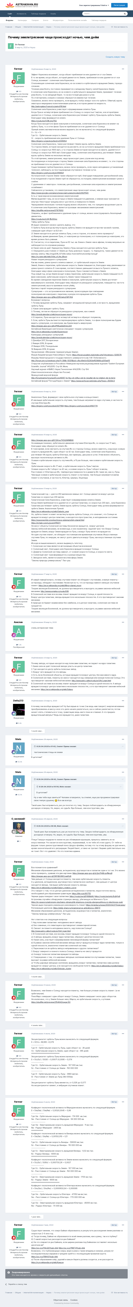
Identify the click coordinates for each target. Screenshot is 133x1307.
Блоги (45, 20)
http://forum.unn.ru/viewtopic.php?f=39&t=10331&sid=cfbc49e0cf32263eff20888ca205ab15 (70, 360)
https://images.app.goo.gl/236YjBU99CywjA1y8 (51, 876)
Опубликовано (43, 69)
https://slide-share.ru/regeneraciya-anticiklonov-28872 (76, 908)
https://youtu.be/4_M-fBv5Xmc (44, 219)
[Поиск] (96, 14)
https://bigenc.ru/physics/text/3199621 (47, 173)
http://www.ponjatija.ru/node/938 (55, 591)
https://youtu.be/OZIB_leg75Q (44, 121)
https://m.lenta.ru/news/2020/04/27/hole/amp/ (105, 905)
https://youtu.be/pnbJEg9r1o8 (107, 896)
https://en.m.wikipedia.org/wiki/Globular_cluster (51, 969)
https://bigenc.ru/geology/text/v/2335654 (49, 141)
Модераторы (58, 20)
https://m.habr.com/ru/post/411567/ (46, 523)
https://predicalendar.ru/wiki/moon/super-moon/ (51, 314)
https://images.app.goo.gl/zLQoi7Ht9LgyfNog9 (92, 873)
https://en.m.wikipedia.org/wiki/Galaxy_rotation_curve (53, 888)
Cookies (74, 1300)
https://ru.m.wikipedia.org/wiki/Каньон (47, 1262)
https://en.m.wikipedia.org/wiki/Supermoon (49, 332)
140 (18, 91)
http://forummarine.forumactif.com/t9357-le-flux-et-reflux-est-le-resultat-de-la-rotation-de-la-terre (73, 378)
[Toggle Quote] (35, 746)
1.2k (18, 645)
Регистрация (119, 5)
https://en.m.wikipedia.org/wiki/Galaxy (57, 689)
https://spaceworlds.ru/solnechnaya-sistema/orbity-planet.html (57, 520)
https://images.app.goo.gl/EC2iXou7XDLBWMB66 (52, 440)
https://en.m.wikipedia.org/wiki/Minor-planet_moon (60, 585)
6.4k (19, 723)
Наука (32, 47)
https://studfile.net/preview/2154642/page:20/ (51, 1002)
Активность (21, 14)
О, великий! (18, 818)
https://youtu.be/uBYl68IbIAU (82, 896)
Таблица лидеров (98, 20)
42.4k (18, 762)
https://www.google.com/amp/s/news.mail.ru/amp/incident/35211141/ (60, 193)
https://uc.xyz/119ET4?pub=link (72, 1248)
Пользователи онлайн (77, 20)
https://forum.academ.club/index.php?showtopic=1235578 (97, 355)
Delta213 (18, 700)
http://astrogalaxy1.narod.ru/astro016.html (48, 106)
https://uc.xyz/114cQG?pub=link (44, 1248)
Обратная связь (60, 1300)
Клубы (53, 14)
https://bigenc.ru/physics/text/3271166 (47, 406)
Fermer (21, 44)
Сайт (10, 15)
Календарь (22, 20)
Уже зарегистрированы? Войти (94, 5)
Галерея (35, 20)
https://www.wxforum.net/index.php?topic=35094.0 (93, 381)
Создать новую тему (115, 57)
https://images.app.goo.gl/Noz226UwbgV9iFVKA (52, 297)
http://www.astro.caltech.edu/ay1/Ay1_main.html (91, 681)
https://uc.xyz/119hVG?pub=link (44, 1257)
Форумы (9, 20)
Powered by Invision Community (66, 1303)
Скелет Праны (63, 746)
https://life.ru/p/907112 (81, 893)
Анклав (18, 622)
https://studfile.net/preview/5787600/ (47, 210)
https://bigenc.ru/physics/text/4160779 (81, 406)
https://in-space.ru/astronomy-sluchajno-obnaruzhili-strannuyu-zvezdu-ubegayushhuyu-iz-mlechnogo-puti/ (77, 902)
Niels (18, 739)
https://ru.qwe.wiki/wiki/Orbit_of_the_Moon (49, 256)
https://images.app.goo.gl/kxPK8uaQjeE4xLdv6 (51, 326)
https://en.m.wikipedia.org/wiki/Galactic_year (50, 511)
